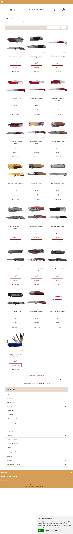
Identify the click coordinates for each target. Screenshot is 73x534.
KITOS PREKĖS (10, 406)
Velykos (9, 394)
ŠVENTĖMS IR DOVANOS (13, 464)
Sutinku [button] (41, 531)
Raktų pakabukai (12, 452)
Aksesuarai (11, 410)
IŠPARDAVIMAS (11, 402)
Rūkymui (10, 435)
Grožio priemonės (12, 419)
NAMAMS (9, 456)
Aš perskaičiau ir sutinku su (37, 383)
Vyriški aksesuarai (13, 443)
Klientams (4, 480)
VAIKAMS (9, 460)
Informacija (5, 472)
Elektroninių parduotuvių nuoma (32, 486)
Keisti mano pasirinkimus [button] (53, 531)
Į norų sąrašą (15, 71)
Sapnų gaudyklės (12, 439)
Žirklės (9, 448)
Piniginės (10, 431)
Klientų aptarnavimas (9, 476)
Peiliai (10, 427)
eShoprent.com (44, 486)
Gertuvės (10, 414)
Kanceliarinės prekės (13, 423)
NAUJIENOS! (10, 398)
